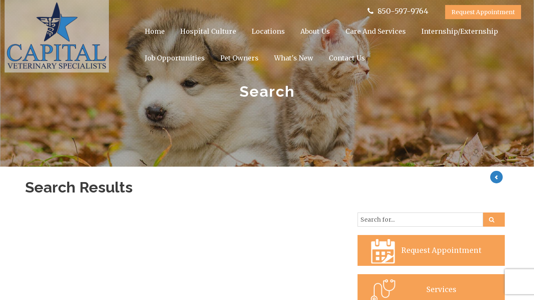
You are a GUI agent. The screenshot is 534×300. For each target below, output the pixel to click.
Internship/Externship (459, 31)
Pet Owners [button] (239, 58)
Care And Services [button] (375, 31)
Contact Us (347, 58)
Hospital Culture (208, 31)
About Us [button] (315, 31)
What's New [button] (293, 58)
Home (155, 31)
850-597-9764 (403, 11)
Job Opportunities (175, 58)
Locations (268, 31)
